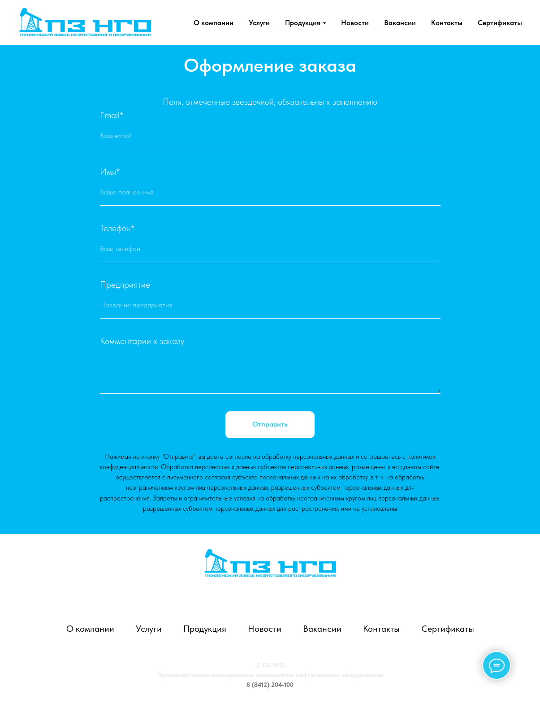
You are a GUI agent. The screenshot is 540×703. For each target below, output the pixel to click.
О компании (213, 22)
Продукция (204, 628)
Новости (355, 22)
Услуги (259, 22)
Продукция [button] (302, 22)
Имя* (110, 171)
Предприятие (125, 284)
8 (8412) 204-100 (270, 684)
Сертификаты (500, 22)
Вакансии (400, 22)
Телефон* (117, 228)
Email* (111, 115)
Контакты (446, 22)
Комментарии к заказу (142, 341)
